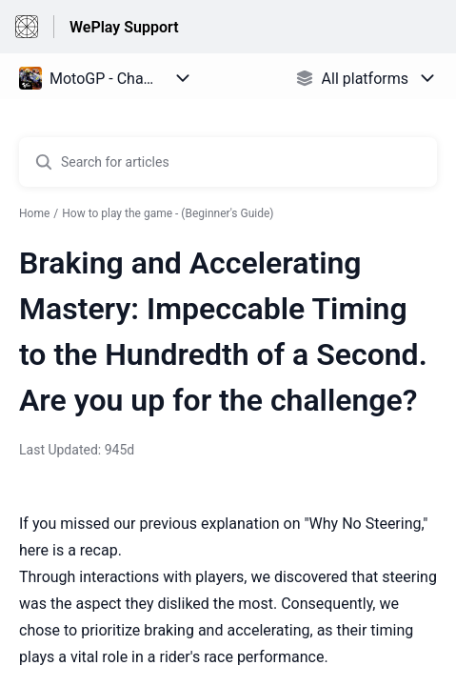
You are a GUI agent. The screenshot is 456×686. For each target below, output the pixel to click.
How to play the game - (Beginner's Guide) (167, 213)
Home (34, 213)
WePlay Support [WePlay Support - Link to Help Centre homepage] (124, 27)
